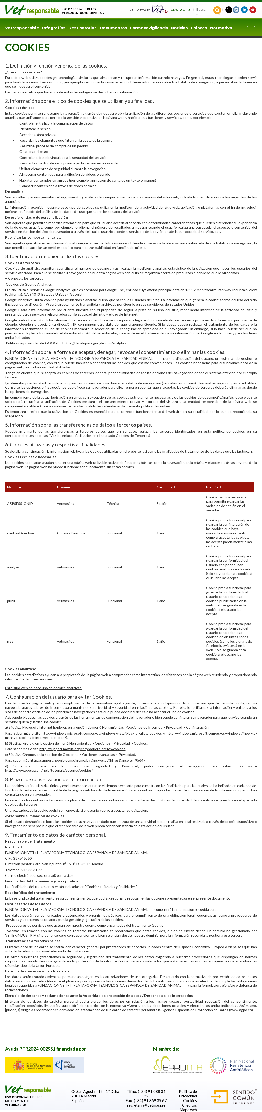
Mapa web (188, 1109)
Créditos (189, 1105)
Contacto (180, 10)
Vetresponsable (22, 27)
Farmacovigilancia (149, 27)
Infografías (54, 27)
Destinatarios (82, 27)
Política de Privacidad (188, 1093)
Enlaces (199, 27)
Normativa (221, 27)
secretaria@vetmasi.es (146, 1105)
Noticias (179, 27)
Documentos (113, 27)
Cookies (190, 1100)
